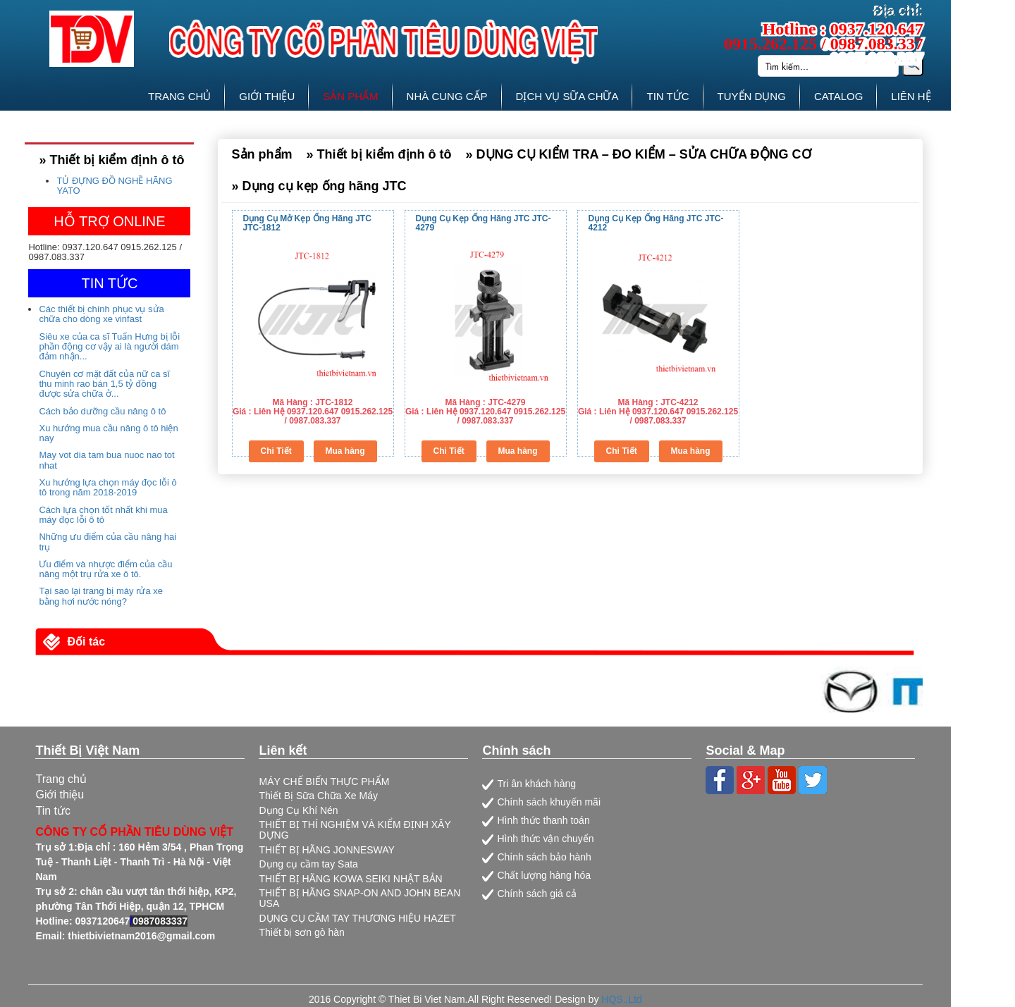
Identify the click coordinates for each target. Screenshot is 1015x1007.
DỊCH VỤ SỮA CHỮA (567, 96)
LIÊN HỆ (910, 96)
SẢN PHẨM (350, 96)
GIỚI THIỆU (267, 96)
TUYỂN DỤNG (752, 96)
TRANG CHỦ (179, 96)
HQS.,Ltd (621, 999)
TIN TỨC (667, 96)
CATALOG (838, 96)
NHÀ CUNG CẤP (447, 96)
